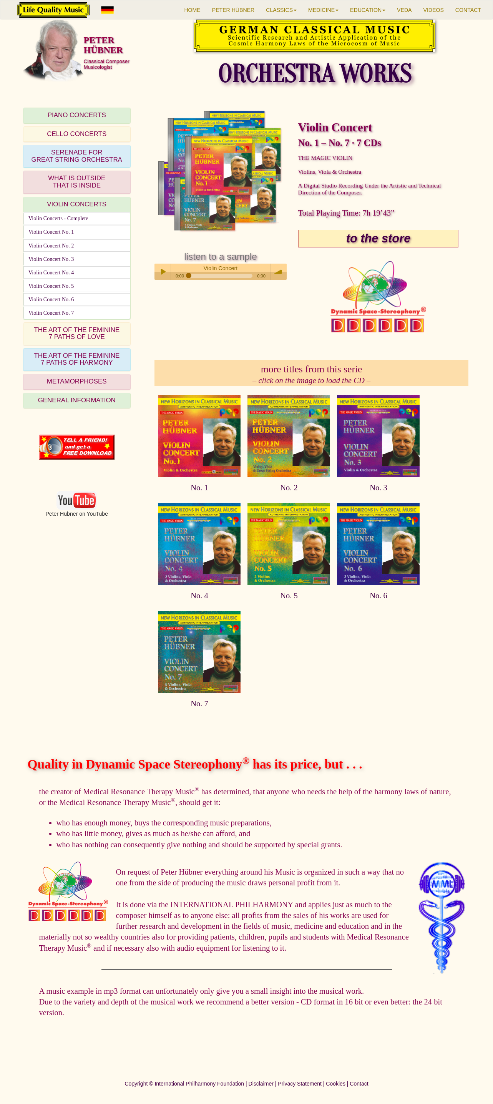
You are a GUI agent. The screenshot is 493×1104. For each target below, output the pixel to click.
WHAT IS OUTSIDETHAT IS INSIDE (76, 181)
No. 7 (199, 703)
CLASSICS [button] (281, 10)
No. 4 (199, 595)
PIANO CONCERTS (77, 115)
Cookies (335, 1084)
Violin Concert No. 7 (51, 313)
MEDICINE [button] (323, 10)
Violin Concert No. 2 (51, 245)
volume (279, 272)
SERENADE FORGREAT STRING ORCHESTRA (77, 156)
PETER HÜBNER (233, 10)
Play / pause (162, 272)
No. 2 (289, 487)
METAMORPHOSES (77, 381)
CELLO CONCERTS (76, 134)
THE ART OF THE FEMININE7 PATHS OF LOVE (77, 333)
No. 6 (378, 595)
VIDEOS (433, 10)
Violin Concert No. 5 (51, 286)
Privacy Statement (300, 1084)
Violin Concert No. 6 (51, 299)
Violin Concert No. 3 (51, 259)
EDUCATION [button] (367, 10)
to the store (378, 238)
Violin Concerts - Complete (58, 218)
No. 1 (199, 487)
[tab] (76, 115)
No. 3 (378, 487)
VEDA (404, 10)
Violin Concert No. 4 (51, 272)
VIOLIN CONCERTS (76, 204)
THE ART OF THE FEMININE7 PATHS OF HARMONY (77, 359)
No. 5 (289, 595)
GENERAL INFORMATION (77, 400)
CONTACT (468, 10)
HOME (192, 10)
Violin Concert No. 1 (51, 232)
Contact (359, 1084)
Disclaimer (261, 1084)
